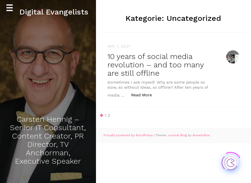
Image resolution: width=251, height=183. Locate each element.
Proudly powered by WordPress (129, 135)
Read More (144, 94)
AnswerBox (201, 135)
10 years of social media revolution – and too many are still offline (155, 65)
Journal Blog (178, 135)
